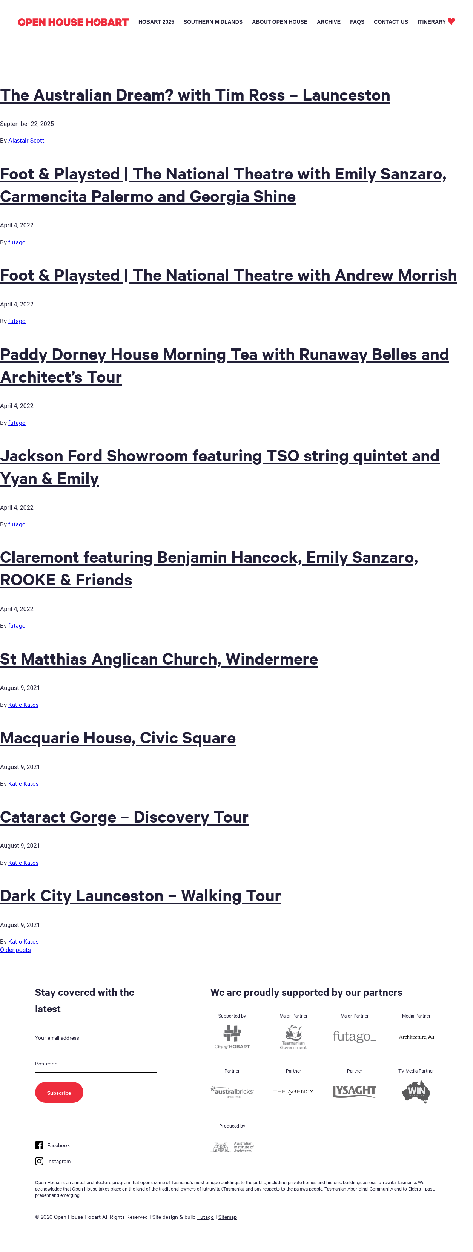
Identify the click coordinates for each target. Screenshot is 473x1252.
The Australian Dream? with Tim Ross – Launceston (195, 94)
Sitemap (227, 1216)
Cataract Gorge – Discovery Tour (124, 816)
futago (17, 242)
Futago (205, 1216)
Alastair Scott (26, 140)
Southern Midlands (213, 22)
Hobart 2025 (156, 22)
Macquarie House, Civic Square (118, 737)
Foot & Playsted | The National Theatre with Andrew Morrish (228, 274)
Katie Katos (23, 704)
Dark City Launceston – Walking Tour (140, 895)
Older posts (15, 949)
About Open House (279, 22)
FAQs (357, 22)
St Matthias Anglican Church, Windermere (159, 658)
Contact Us (391, 22)
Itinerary (432, 22)
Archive (329, 22)
